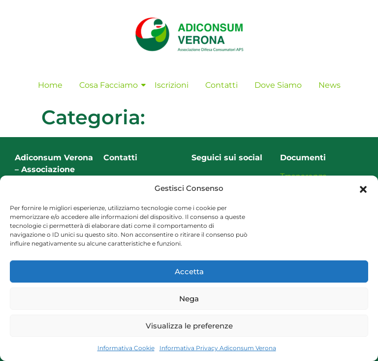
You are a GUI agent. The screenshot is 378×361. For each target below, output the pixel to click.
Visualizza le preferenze (189, 325)
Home (50, 85)
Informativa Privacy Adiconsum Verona (217, 348)
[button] (363, 188)
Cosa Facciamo (110, 85)
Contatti (221, 85)
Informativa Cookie (126, 348)
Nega (189, 298)
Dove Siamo (278, 85)
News (329, 85)
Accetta (189, 271)
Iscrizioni (172, 85)
